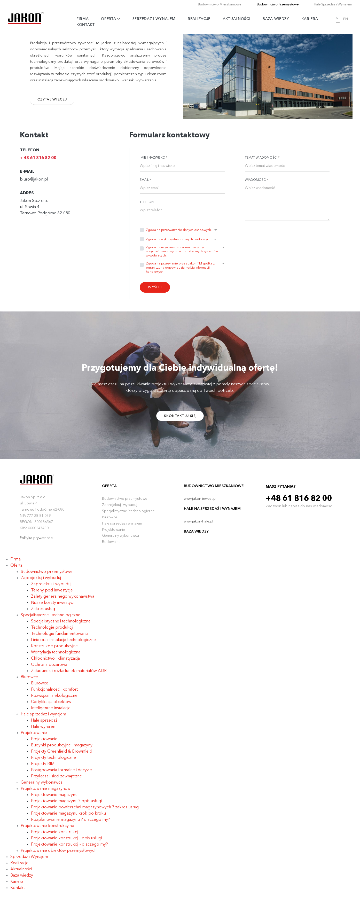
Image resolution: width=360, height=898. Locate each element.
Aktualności (239, 19)
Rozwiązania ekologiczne (54, 699)
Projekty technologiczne (53, 761)
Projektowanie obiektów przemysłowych (59, 854)
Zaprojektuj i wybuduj (120, 508)
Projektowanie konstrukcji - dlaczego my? (69, 847)
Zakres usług (43, 612)
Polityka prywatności (36, 540)
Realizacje (201, 19)
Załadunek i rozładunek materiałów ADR (69, 674)
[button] (181, 232)
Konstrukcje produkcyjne (54, 649)
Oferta (113, 19)
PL (342, 19)
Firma (85, 19)
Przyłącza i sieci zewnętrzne (56, 779)
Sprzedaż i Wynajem (156, 19)
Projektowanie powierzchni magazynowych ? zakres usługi (85, 810)
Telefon (147, 202)
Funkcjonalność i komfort (54, 692)
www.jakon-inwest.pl (200, 501)
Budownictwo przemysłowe (124, 501)
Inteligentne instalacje (51, 711)
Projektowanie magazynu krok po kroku (68, 816)
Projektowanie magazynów (46, 792)
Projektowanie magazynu (54, 798)
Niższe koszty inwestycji (52, 606)
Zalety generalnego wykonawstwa (62, 599)
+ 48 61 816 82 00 (38, 158)
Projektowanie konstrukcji (55, 835)
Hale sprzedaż (44, 723)
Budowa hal (112, 545)
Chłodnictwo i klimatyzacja (55, 661)
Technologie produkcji (52, 630)
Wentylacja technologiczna (55, 655)
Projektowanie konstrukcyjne (47, 829)
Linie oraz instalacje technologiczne (63, 643)
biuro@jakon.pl (34, 179)
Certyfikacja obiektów (51, 705)
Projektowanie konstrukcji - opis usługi (66, 841)
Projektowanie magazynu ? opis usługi (66, 804)
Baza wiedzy (278, 19)
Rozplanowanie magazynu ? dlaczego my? (70, 823)
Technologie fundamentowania (59, 637)
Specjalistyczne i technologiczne (128, 514)
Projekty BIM (42, 767)
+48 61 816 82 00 (300, 501)
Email (145, 180)
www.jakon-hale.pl (198, 524)
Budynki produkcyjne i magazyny (61, 748)
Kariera (312, 19)
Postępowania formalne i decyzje (61, 773)
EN (350, 19)
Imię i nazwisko (153, 157)
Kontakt (88, 25)
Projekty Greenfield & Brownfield (61, 754)
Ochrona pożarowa (49, 668)
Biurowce (109, 520)
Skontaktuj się (180, 417)
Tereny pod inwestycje (52, 593)
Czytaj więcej (53, 100)
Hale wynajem (44, 730)
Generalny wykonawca (120, 539)
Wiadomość (256, 180)
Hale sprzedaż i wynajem (122, 526)
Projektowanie (113, 532)
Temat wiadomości (262, 157)
